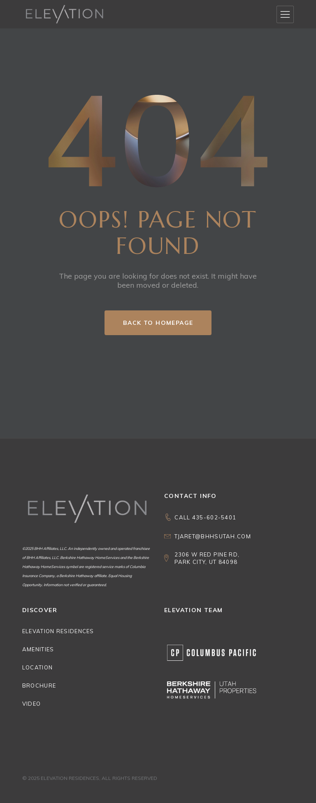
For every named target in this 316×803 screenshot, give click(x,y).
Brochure (39, 685)
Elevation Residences (58, 631)
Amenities (38, 649)
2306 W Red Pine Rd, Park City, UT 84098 (207, 558)
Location (37, 667)
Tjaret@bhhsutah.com (212, 536)
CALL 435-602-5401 (205, 517)
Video (31, 703)
